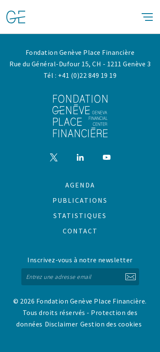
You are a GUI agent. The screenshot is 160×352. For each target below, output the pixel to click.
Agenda (80, 185)
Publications (80, 200)
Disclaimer (61, 324)
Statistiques (80, 215)
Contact (80, 231)
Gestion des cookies (111, 324)
